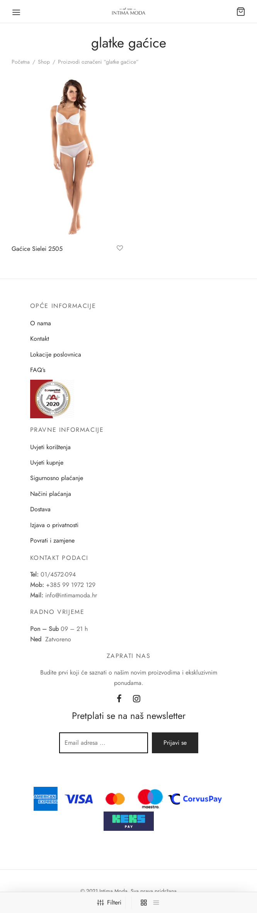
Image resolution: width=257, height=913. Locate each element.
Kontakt (39, 338)
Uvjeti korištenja (50, 447)
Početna (21, 62)
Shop (44, 62)
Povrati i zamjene (52, 540)
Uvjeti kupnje (46, 462)
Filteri (109, 902)
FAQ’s (37, 369)
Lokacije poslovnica (55, 354)
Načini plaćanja (50, 493)
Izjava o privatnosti (54, 525)
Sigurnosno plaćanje (56, 477)
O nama (40, 323)
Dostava (40, 509)
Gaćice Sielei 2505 (37, 248)
